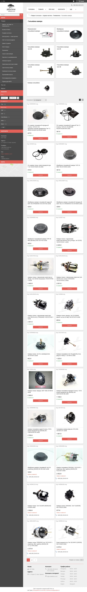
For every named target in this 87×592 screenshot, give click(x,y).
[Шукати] (21, 14)
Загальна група (6, 60)
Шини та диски (6, 43)
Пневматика (56, 15)
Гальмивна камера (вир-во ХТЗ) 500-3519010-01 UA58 (67, 429)
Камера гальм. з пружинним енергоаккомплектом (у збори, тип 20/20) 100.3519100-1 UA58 (69, 240)
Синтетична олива (7, 67)
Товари (3, 21)
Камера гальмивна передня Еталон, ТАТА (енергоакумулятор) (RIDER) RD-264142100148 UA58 (69, 392)
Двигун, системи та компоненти (7, 25)
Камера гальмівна (34, 82)
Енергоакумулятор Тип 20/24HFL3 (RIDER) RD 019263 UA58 (69, 543)
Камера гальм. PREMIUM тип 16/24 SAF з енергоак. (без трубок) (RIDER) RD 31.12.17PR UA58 (40, 544)
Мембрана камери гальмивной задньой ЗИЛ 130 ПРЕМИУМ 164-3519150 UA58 (40, 202)
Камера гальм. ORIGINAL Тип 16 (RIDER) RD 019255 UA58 (68, 506)
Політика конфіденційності (53, 590)
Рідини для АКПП (7, 81)
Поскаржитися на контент (39, 590)
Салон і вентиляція (7, 54)
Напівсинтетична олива (9, 71)
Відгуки (3, 88)
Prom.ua (52, 588)
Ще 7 (3, 127)
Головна (31, 9)
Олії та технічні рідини (8, 40)
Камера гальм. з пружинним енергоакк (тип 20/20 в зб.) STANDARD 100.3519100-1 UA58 (40, 317)
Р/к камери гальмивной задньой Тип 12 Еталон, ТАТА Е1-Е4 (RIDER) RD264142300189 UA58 (68, 127)
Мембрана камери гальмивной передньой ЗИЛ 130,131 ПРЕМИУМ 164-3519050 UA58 (69, 202)
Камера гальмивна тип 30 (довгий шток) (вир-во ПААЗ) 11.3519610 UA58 (68, 354)
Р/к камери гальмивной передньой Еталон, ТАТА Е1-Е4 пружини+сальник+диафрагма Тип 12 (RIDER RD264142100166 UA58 (39, 128)
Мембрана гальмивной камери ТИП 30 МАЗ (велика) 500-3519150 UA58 (39, 239)
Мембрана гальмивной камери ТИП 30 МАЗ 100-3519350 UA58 (68, 166)
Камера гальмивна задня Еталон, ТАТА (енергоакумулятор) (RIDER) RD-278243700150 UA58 (39, 430)
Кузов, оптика (6, 29)
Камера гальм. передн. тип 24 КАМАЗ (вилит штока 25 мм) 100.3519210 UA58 (68, 316)
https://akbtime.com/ (6, 154)
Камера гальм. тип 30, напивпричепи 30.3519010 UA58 (39, 354)
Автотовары (5, 47)
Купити (41, 138)
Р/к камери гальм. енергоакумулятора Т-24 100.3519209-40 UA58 (39, 166)
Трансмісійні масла (7, 74)
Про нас (3, 85)
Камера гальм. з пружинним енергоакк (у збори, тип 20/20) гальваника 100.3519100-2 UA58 (41, 278)
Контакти (61, 9)
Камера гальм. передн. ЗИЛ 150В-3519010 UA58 (40, 391)
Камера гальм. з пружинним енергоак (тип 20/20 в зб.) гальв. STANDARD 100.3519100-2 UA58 (69, 278)
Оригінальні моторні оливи (9, 64)
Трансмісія (5, 50)
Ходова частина (6, 33)
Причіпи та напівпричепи (9, 57)
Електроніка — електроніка (10, 36)
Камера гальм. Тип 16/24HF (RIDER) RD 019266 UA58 (39, 506)
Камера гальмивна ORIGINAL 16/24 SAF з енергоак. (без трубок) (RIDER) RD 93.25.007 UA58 (68, 469)
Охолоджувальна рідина (9, 78)
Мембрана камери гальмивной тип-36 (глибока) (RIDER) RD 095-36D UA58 (39, 468)
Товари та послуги (36, 15)
